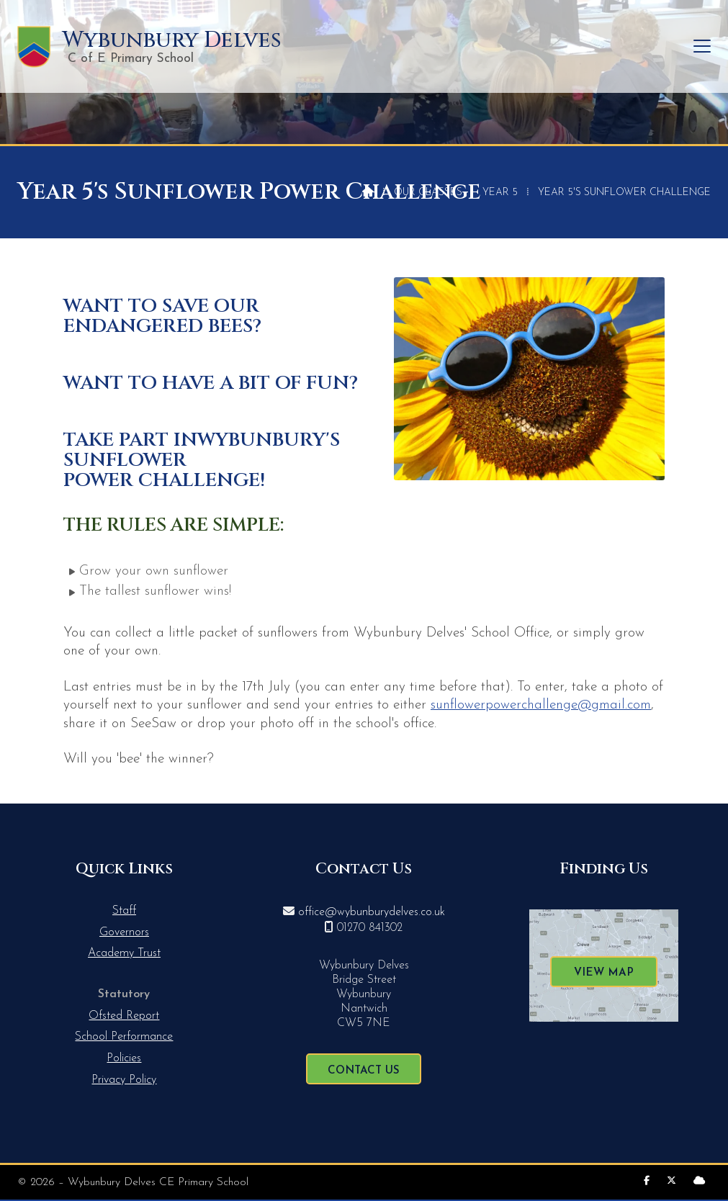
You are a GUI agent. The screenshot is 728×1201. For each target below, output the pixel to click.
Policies (124, 1058)
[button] (702, 46)
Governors (124, 932)
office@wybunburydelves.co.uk (371, 912)
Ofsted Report (124, 1016)
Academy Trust (124, 953)
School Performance (124, 1037)
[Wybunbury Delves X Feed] (671, 1181)
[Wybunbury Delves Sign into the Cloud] (699, 1181)
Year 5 (500, 192)
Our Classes (428, 192)
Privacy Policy (123, 1080)
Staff (124, 911)
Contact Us (364, 1071)
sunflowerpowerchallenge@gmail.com (541, 705)
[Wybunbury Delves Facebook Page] (647, 1181)
